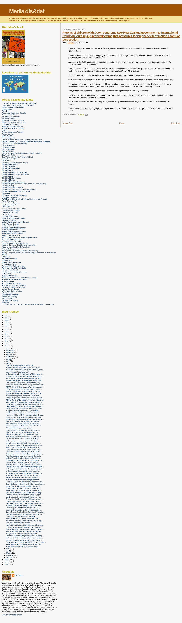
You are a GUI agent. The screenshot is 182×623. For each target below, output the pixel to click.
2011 (7, 348)
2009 (7, 562)
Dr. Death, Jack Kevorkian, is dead (18, 523)
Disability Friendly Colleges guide (14, 172)
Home (121, 123)
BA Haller (19, 575)
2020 (7, 327)
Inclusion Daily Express (11, 210)
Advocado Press (8, 119)
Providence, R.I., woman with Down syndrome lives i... (24, 376)
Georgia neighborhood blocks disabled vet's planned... (24, 398)
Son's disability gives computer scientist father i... (23, 430)
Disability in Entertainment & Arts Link (16, 191)
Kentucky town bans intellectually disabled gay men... (24, 454)
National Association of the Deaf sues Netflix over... (23, 458)
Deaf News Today (8, 155)
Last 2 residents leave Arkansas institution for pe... (23, 497)
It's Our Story (7, 214)
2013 (7, 343)
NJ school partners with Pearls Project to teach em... (24, 426)
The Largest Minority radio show (14, 279)
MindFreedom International (12, 233)
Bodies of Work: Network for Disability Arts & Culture (22, 140)
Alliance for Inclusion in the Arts (14, 122)
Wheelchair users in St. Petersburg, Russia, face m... (24, 436)
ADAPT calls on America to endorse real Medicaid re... (24, 419)
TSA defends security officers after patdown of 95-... (24, 389)
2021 (7, 324)
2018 (7, 331)
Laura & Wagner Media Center (13, 218)
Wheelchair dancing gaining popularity (19, 428)
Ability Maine (7, 109)
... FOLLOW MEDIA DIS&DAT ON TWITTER (19, 103)
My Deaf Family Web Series (12, 239)
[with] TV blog (7, 298)
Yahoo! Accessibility (9, 297)
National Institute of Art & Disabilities (16, 247)
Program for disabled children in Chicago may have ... (24, 499)
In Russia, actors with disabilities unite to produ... (23, 471)
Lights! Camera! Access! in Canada (15, 222)
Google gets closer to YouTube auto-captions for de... (24, 404)
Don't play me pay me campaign (14, 195)
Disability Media (8, 176)
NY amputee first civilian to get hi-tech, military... (22, 439)
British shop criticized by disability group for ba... (22, 546)
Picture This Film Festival (11, 262)
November (10, 352)
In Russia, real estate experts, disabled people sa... (23, 367)
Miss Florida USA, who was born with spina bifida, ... (24, 402)
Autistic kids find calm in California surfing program (23, 475)
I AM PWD (6, 207)
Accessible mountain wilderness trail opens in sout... (24, 417)
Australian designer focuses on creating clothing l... (23, 456)
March (8, 553)
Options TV (6, 256)
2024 (7, 317)
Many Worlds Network (10, 224)
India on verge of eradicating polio (17, 372)
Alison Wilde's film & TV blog (13, 120)
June (8, 363)
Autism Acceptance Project (12, 132)
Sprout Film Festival (9, 276)
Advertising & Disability (10, 117)
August (9, 359)
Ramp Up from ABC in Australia (14, 268)
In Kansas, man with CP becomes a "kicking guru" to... (24, 374)
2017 (7, 334)
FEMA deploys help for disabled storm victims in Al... (24, 544)
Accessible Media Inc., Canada (14, 113)
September (10, 357)
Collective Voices (8, 147)
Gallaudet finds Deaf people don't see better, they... (23, 383)
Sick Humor (6, 274)
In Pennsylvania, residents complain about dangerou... (24, 469)
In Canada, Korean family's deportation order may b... (24, 473)
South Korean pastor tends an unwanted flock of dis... (24, 445)
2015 (7, 339)
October (9, 354)
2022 (7, 322)
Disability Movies (8, 180)
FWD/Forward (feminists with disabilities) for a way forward (24, 199)
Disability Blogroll (8, 166)
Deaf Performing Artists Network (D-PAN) (17, 157)
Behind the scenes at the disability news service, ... (23, 421)
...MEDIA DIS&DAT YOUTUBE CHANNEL (18, 105)
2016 (7, 336)
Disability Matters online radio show (15, 174)
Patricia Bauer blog (9, 258)
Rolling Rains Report (10, 270)
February (10, 555)
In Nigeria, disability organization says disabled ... (23, 411)
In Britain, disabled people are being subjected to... (23, 480)
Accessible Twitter (9, 115)
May (8, 549)
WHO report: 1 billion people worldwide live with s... (23, 486)
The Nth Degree (8, 281)
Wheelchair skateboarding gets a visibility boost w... (23, 391)
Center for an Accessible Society (14, 143)
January (9, 557)
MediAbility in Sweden (10, 226)
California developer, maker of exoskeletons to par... (24, 495)
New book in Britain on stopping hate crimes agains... (24, 538)
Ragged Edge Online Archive (13, 266)
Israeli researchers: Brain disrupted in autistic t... (22, 413)
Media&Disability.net (9, 230)
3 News (70, 42)
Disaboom (6, 193)
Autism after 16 (8, 134)
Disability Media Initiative (11, 178)
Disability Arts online (9, 165)
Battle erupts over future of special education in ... (23, 441)
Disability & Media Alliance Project (15, 163)
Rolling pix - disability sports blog (14, 272)
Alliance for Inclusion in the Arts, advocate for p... (23, 477)
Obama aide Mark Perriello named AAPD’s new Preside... (26, 542)
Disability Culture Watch (11, 168)
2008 (7, 564)
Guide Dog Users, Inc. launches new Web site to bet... (24, 482)
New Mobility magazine (11, 249)
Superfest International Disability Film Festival (19, 277)
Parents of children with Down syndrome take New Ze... (25, 415)
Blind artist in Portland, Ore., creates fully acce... (22, 434)
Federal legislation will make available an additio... (23, 501)
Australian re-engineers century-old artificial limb (22, 396)
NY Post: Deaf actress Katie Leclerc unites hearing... (24, 493)
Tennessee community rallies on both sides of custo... (24, 408)
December (10, 350)
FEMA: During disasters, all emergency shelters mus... (24, 525)
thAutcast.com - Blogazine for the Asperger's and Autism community (28, 304)
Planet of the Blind (9, 264)
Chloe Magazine (8, 145)
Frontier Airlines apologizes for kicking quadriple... (23, 432)
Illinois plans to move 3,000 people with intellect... (23, 447)
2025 (7, 315)
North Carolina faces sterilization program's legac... (23, 443)
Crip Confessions (8, 149)
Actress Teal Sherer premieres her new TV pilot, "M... (24, 393)
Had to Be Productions (10, 203)
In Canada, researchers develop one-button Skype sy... (25, 370)
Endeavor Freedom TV (10, 197)
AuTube (5, 130)
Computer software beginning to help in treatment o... (24, 449)
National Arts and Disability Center (15, 243)
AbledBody (6, 111)
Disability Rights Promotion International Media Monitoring (24, 184)
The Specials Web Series (11, 283)
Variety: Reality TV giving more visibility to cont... (22, 462)
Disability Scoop (8, 186)
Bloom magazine (8, 138)
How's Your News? (9, 205)
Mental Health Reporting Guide (14, 232)
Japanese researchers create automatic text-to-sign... (24, 521)
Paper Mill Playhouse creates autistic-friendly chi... (23, 518)
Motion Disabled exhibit (11, 235)
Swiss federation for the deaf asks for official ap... (23, 424)
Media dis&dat (26, 11)
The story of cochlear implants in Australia (20, 516)
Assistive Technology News (12, 126)
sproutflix (5, 302)
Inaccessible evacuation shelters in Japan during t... (24, 510)
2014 (7, 341)
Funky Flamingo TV (9, 201)
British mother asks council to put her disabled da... (23, 488)
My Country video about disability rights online (19, 237)
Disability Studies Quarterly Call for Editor (20, 365)
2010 (7, 560)
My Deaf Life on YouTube (11, 241)
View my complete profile (12, 615)
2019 (7, 329)
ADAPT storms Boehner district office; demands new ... (25, 387)
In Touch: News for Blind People (14, 209)
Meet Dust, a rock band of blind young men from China (25, 385)
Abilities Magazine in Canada (13, 107)
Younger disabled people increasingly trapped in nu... (24, 380)
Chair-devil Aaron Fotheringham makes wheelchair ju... (25, 536)
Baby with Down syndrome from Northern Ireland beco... (25, 484)
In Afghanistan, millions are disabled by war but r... (23, 534)
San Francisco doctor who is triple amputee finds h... (24, 490)
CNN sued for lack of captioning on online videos (22, 451)
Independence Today (10, 212)
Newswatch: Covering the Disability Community (20, 251)
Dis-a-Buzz (6, 161)
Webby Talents (7, 293)
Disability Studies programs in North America (19, 189)
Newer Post (67, 123)
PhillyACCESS (7, 260)
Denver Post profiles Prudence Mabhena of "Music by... (25, 512)
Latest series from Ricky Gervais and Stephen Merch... (25, 406)
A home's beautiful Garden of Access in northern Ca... (24, 514)
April (8, 551)
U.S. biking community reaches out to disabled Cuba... (24, 460)
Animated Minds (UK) (10, 124)
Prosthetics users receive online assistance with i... (23, 527)
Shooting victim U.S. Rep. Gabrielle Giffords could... (24, 464)
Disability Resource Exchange (13, 182)
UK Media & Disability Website (13, 287)
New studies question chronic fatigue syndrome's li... (24, 540)
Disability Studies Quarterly (12, 187)
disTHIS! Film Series (10, 300)
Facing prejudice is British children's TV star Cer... (23, 508)
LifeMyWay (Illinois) (9, 220)
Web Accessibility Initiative (12, 291)
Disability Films (7, 170)
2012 (7, 346)
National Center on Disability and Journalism (19, 245)
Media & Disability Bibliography (14, 228)
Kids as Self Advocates (10, 216)
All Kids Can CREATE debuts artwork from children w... (25, 400)
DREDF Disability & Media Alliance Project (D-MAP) (22, 153)
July (8, 361)
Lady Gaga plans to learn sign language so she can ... (24, 503)
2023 (7, 320)
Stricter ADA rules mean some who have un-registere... (25, 529)
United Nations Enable (10, 289)
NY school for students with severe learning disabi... (24, 378)
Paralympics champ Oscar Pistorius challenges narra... (25, 467)
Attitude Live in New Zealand (13, 128)
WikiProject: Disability (10, 295)
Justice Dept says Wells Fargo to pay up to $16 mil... (24, 531)
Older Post (175, 123)
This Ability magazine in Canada (14, 285)
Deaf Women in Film (10, 159)
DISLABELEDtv (8, 151)
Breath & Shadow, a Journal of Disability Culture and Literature (26, 142)
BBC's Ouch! (7, 136)
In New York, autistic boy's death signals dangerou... (24, 505)
